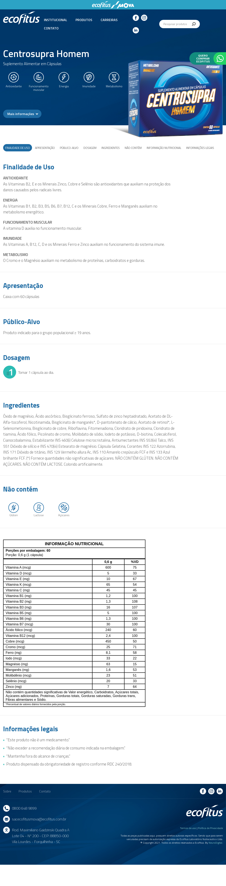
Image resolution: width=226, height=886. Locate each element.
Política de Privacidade (210, 828)
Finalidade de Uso (17, 148)
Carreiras (109, 19)
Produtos (84, 19)
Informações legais (200, 148)
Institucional (55, 19)
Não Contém (133, 148)
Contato (51, 28)
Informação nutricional (164, 148)
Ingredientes (110, 148)
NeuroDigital (215, 843)
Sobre (7, 791)
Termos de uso (188, 828)
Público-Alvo (69, 148)
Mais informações (20, 113)
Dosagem (89, 148)
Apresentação (45, 148)
